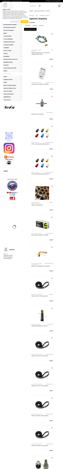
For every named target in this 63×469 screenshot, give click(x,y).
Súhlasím (24, 21)
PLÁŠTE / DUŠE (31, 15)
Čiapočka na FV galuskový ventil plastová (50, 358)
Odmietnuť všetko (14, 21)
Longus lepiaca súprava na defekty (50, 54)
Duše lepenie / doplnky (44, 15)
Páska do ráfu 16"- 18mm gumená (31, 188)
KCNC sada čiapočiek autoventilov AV (30, 121)
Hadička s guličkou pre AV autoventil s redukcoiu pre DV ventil (32, 55)
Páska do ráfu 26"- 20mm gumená (31, 253)
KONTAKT (48, 11)
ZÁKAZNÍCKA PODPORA (39, 11)
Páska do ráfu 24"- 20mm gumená (50, 221)
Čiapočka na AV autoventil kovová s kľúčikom (31, 393)
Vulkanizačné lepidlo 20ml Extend (50, 188)
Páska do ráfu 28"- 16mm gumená (50, 253)
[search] (39, 6)
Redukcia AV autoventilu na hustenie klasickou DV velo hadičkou (32, 289)
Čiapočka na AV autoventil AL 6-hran (51, 393)
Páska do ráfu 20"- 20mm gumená (31, 221)
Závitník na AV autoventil (31, 88)
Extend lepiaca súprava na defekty (31, 155)
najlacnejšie (27, 25)
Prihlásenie (49, 1)
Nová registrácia (57, 1)
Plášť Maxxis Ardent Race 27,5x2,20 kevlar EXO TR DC (16, 239)
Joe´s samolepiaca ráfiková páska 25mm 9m (15, 214)
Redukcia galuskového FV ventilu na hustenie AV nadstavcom (50, 289)
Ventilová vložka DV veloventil (32, 358)
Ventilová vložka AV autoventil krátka (32, 324)
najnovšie (41, 25)
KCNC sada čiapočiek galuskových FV (49, 88)
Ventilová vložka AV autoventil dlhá (51, 324)
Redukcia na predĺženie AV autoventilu (50, 156)
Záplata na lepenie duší (49, 122)
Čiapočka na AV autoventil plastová (40, 426)
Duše (37, 15)
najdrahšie (34, 25)
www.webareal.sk (36, 467)
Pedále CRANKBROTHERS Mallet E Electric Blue (16, 227)
